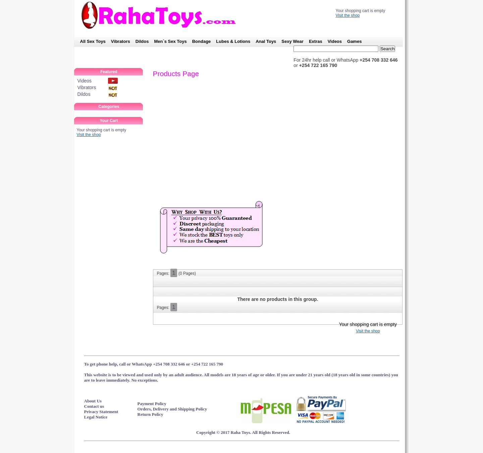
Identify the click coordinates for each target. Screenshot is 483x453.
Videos (335, 41)
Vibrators (120, 41)
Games (354, 41)
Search (387, 48)
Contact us (94, 406)
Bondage (201, 41)
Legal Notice (96, 416)
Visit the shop (348, 15)
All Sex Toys (93, 41)
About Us (93, 400)
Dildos (142, 41)
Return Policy (150, 414)
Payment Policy (152, 403)
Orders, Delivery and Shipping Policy (172, 408)
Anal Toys (266, 41)
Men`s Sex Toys (170, 41)
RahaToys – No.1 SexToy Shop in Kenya (162, 15)
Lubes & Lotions (233, 41)
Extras (315, 41)
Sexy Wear (292, 41)
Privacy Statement (101, 411)
